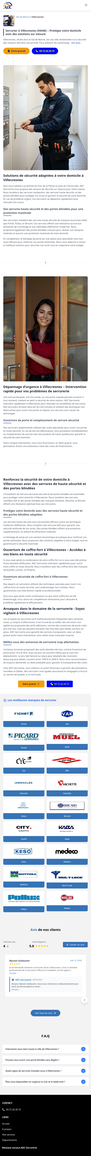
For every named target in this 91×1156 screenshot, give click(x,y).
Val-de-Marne (23, 16)
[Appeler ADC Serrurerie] (11, 1109)
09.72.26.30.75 (59, 683)
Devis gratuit (31, 683)
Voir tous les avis (45, 1013)
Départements (9, 1140)
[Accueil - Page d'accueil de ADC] (7, 5)
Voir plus (75, 42)
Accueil (5, 1123)
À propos (6, 1129)
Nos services (8, 1134)
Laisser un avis (75, 944)
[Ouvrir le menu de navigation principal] (86, 5)
